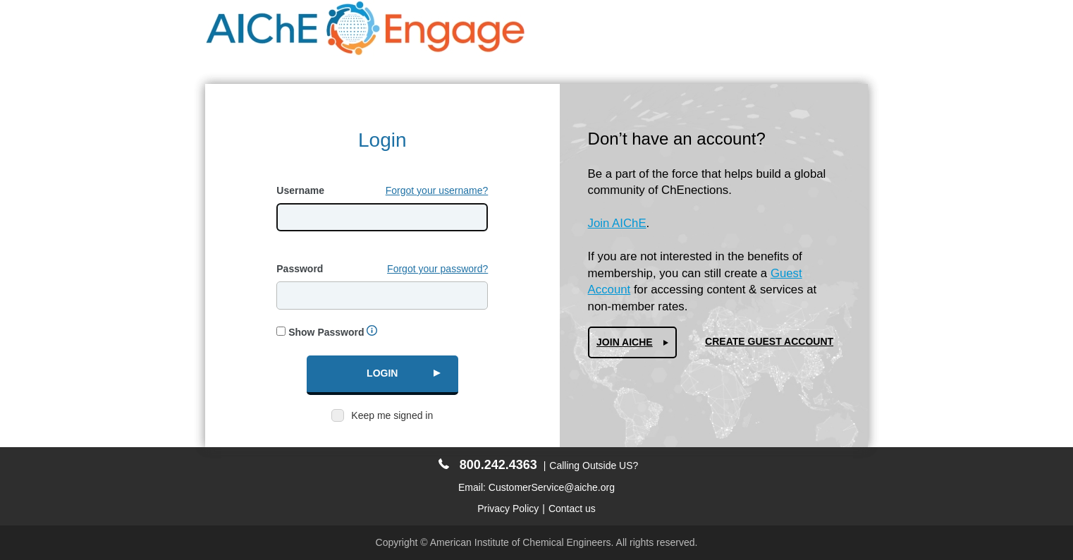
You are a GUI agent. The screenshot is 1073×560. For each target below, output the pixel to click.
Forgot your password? (437, 268)
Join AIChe (624, 342)
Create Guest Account (769, 341)
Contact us (572, 508)
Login (382, 373)
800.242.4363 (488, 465)
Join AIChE (617, 223)
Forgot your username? (437, 190)
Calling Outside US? (593, 465)
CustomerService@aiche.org (552, 487)
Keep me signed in (392, 415)
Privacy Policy (508, 508)
